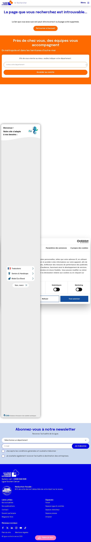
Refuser (45, 299)
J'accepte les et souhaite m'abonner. (31, 451)
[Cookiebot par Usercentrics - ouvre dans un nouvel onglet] (78, 241)
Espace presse (51, 513)
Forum (48, 502)
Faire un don (47, 538)
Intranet (49, 517)
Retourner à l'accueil (45, 28)
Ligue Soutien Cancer (11, 482)
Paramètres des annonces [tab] (56, 248)
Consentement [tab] (12, 248)
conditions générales (27, 451)
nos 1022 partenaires (18, 259)
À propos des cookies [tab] (79, 248)
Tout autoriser (74, 299)
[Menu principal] (88, 3)
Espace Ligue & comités (55, 506)
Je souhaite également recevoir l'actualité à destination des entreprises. (37, 456)
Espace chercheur (52, 510)
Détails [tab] (33, 248)
